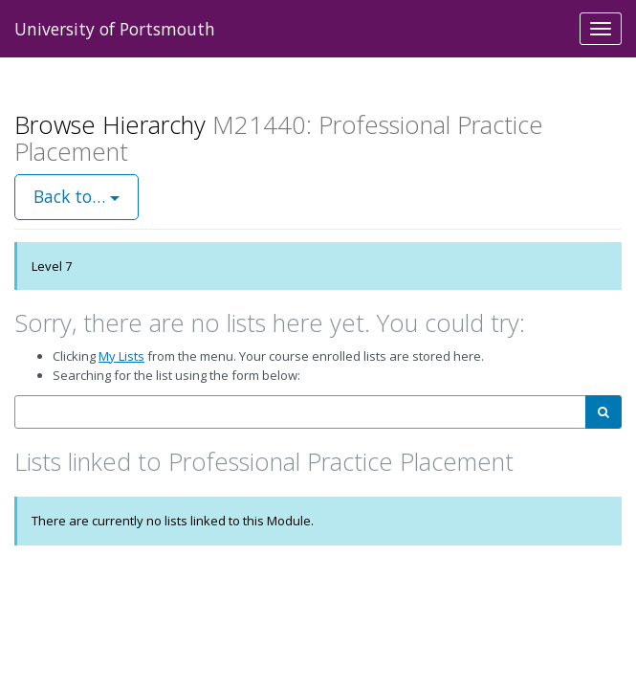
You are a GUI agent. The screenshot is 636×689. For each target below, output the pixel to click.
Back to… (76, 196)
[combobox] (300, 412)
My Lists (121, 356)
